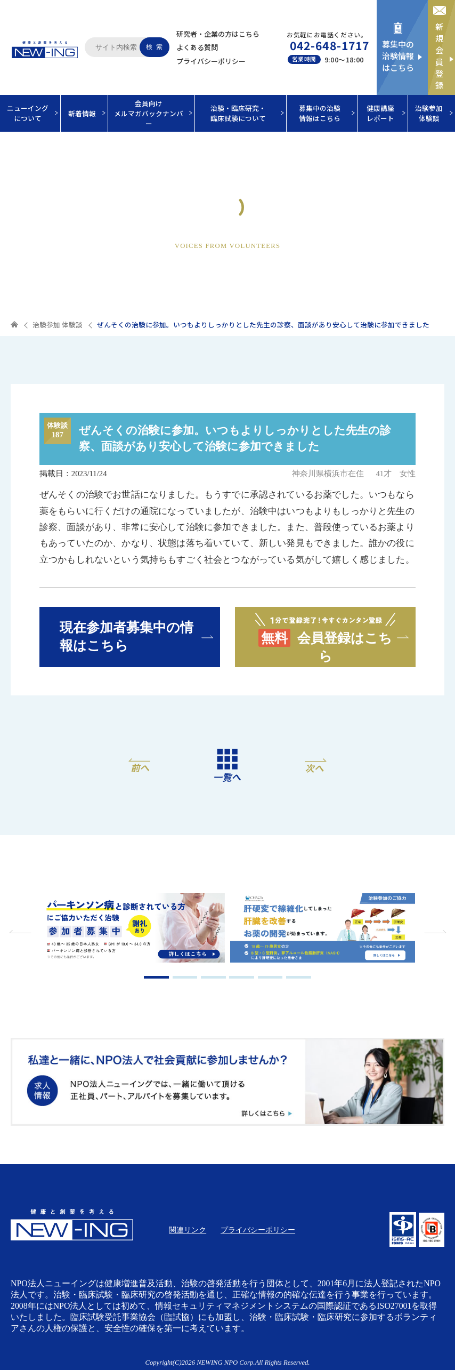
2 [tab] (185, 977)
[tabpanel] (132, 929)
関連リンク (187, 1230)
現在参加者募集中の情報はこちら (126, 636)
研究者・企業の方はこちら (217, 34)
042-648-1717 (329, 45)
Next (433, 931)
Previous (21, 931)
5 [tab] (270, 977)
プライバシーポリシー (211, 61)
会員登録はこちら (325, 636)
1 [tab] (156, 977)
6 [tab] (298, 977)
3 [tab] (213, 977)
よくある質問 (197, 47)
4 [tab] (241, 977)
